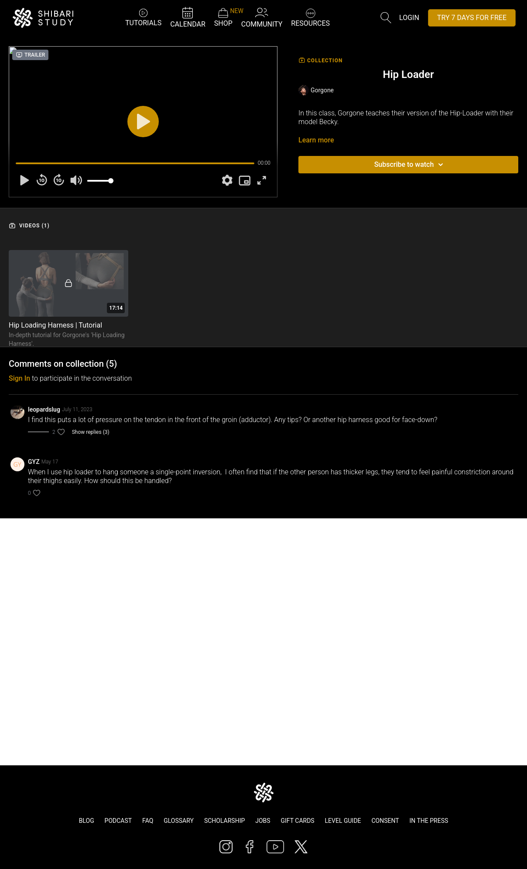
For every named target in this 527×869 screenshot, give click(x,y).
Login (409, 18)
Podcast (118, 820)
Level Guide (343, 820)
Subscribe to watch (410, 164)
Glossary (179, 820)
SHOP (223, 17)
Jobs (262, 820)
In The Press (429, 820)
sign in (19, 378)
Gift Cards (298, 820)
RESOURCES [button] (310, 16)
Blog (86, 820)
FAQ (147, 820)
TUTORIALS (143, 17)
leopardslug (44, 409)
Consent (385, 820)
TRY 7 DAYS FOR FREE (471, 18)
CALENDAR (187, 17)
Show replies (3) (91, 432)
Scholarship (224, 820)
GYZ (34, 461)
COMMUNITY (262, 17)
